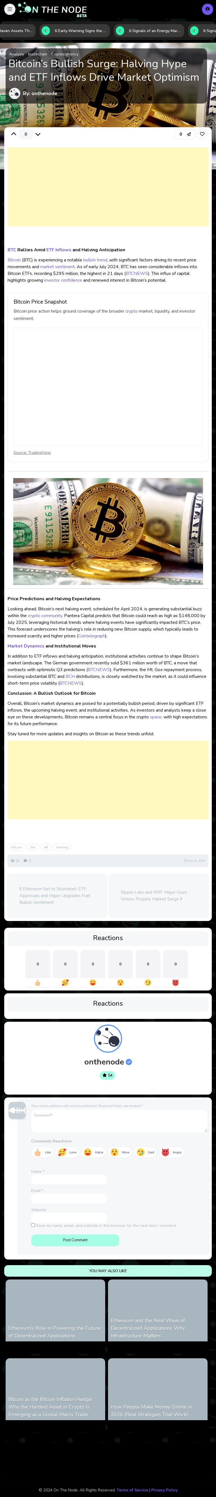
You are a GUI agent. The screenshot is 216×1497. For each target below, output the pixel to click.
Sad (151, 1152)
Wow (125, 1152)
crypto (131, 311)
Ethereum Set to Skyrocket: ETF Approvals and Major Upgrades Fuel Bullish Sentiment (54, 896)
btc (33, 847)
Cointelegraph (91, 636)
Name (37, 1171)
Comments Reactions (51, 1141)
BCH (70, 676)
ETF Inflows (58, 250)
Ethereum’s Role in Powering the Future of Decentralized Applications (54, 1332)
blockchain (37, 54)
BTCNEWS (137, 273)
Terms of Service (132, 1490)
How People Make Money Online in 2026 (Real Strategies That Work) (151, 1411)
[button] (9, 9)
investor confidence (63, 280)
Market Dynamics (26, 646)
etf (46, 847)
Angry (177, 1152)
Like (48, 1152)
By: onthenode (40, 93)
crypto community (45, 616)
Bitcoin (14, 260)
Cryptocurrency (64, 54)
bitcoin (16, 847)
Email (37, 1190)
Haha (99, 1152)
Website (38, 1210)
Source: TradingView (32, 452)
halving (62, 847)
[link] (202, 134)
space (155, 717)
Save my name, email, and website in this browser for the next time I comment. (106, 1225)
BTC (12, 250)
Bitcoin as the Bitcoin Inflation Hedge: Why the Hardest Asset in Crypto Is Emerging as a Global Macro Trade (50, 1407)
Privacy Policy (164, 1490)
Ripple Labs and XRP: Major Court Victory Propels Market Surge (154, 895)
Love (72, 1152)
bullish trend (95, 260)
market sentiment (57, 267)
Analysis (16, 54)
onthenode (108, 1062)
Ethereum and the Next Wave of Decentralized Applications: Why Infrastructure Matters (148, 1328)
